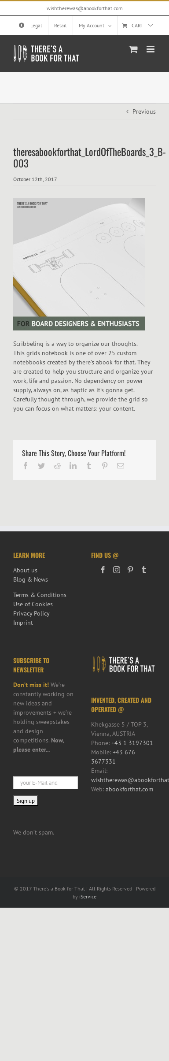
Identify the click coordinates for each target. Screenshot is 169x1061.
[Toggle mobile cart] (133, 49)
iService (87, 896)
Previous (144, 111)
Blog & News (30, 579)
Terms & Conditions (39, 595)
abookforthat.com (129, 789)
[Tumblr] (143, 569)
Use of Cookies (33, 604)
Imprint (23, 623)
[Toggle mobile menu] (151, 49)
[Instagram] (116, 569)
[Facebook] (103, 569)
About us (25, 570)
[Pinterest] (130, 569)
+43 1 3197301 (132, 743)
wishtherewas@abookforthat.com (85, 8)
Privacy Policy (31, 613)
